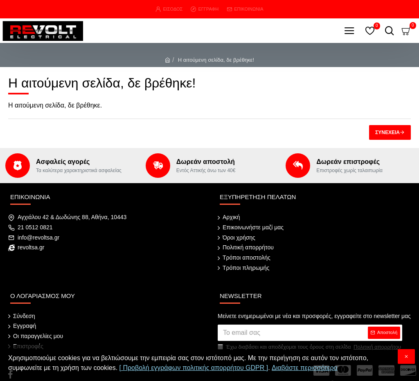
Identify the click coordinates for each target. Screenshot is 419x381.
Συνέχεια (387, 132)
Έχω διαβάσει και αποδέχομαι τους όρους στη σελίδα (310, 338)
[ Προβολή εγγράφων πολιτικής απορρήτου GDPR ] (193, 367)
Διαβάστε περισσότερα (305, 367)
